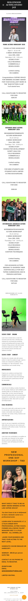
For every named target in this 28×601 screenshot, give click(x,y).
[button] (2, 4)
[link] (14, 5)
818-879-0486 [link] (14, 595)
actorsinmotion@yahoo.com (12, 571)
